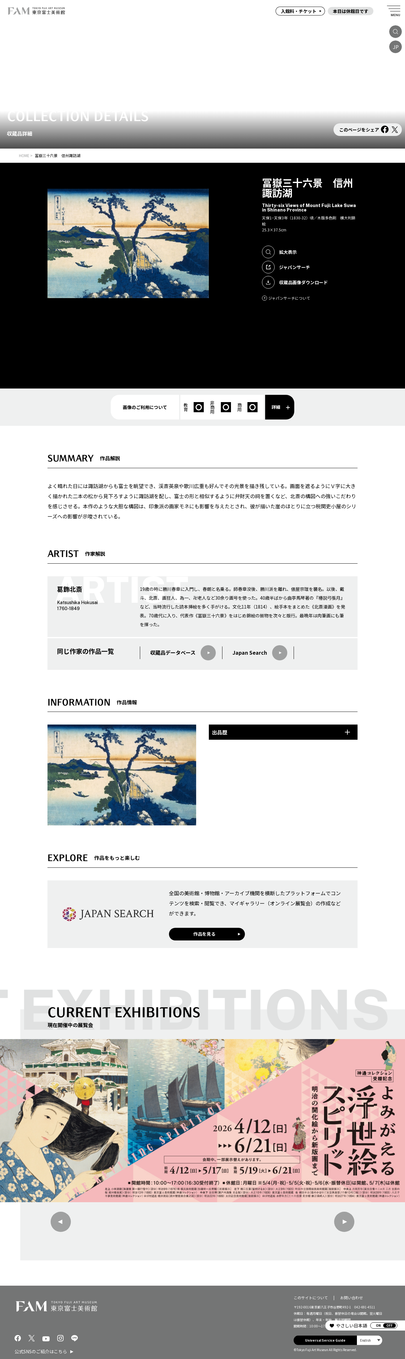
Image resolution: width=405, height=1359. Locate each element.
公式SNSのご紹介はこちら (41, 1351)
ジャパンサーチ (286, 267)
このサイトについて (311, 1297)
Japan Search (260, 652)
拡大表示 (279, 252)
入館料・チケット (298, 11)
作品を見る (204, 934)
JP (396, 47)
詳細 (280, 407)
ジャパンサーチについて (286, 298)
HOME (24, 155)
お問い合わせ (351, 1297)
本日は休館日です (350, 11)
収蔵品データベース (183, 652)
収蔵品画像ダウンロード (295, 282)
